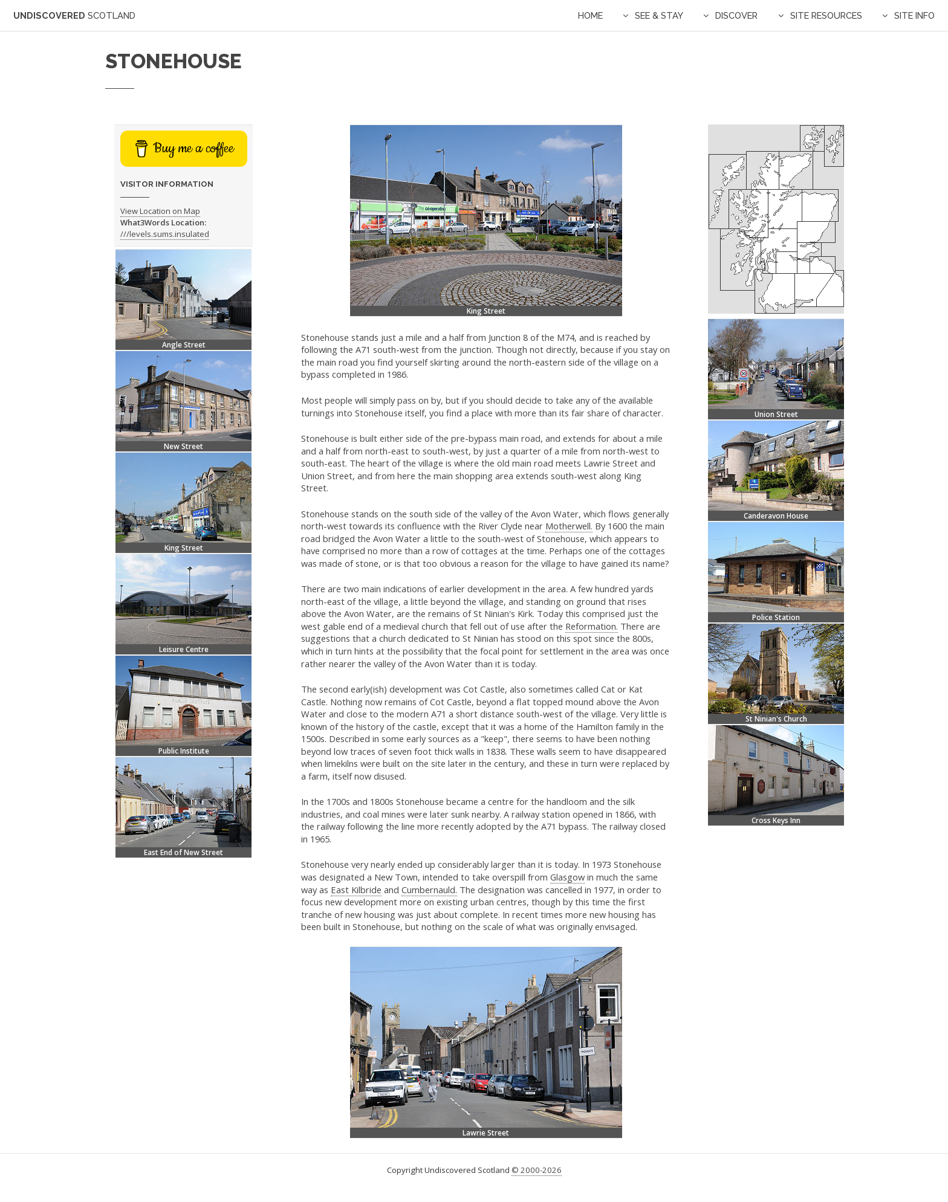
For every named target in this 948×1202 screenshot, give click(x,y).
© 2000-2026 (536, 1170)
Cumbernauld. (429, 890)
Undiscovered (74, 15)
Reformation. (591, 626)
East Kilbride (356, 890)
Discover (736, 15)
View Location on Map (160, 210)
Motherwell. (568, 526)
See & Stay (659, 15)
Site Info (914, 15)
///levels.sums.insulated (164, 233)
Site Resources (826, 15)
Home (590, 15)
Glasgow (567, 877)
